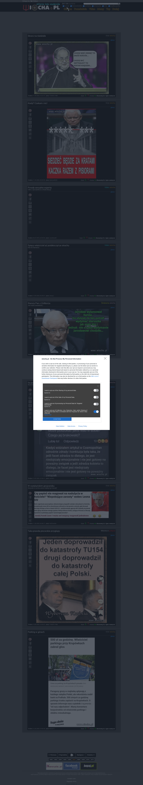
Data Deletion (60, 426)
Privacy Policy (82, 426)
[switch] (96, 390)
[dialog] (71, 392)
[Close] (106, 359)
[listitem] (71, 386)
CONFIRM (57, 419)
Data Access (71, 426)
